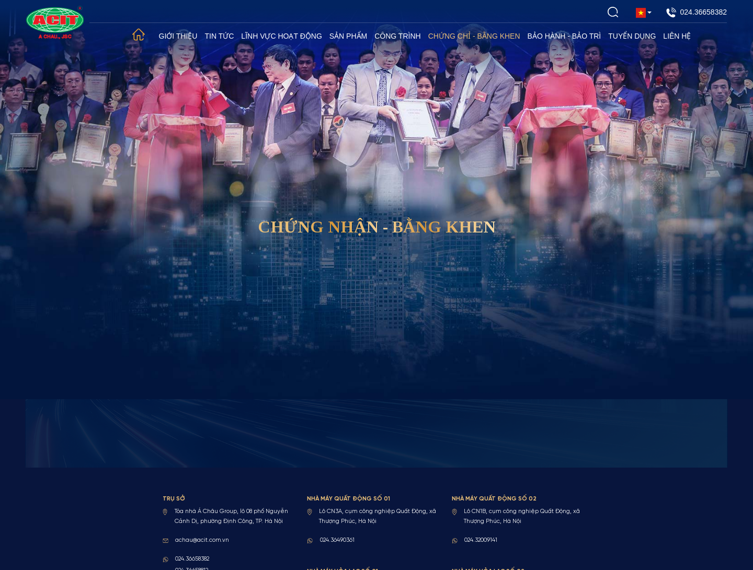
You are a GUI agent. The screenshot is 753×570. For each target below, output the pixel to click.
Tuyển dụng (632, 36)
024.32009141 (480, 540)
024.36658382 (696, 12)
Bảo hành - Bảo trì (564, 36)
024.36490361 (337, 540)
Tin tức (219, 36)
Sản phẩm (348, 36)
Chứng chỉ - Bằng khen (474, 36)
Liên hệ (677, 36)
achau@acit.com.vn (202, 540)
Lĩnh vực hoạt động (281, 36)
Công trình (397, 36)
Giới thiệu (178, 36)
